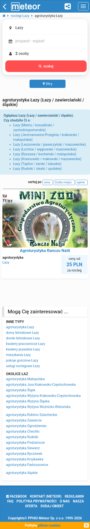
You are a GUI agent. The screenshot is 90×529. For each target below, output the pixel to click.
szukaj (46, 66)
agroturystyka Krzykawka (24, 459)
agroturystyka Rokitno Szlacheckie (31, 415)
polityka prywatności (36, 501)
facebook (16, 496)
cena (48, 182)
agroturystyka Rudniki (22, 437)
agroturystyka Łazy (20, 327)
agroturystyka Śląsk (20, 390)
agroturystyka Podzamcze (25, 442)
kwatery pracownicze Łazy (25, 344)
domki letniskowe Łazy (23, 338)
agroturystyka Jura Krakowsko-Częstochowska (41, 384)
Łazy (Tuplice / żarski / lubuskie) (37, 164)
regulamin (74, 496)
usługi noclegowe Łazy (23, 366)
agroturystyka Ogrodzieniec (26, 426)
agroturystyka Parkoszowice (27, 465)
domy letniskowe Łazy (22, 333)
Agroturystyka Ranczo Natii (45, 250)
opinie (81, 182)
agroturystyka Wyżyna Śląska (27, 401)
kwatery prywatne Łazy (23, 349)
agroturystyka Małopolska (25, 379)
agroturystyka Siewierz (23, 448)
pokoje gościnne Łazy (22, 360)
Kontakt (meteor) (45, 496)
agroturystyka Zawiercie (24, 420)
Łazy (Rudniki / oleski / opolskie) (37, 169)
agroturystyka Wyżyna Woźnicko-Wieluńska (38, 407)
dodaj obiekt (52, 506)
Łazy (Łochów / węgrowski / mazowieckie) (45, 149)
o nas (65, 501)
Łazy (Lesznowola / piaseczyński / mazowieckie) (49, 144)
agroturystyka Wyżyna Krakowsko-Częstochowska (43, 396)
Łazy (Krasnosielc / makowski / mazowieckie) (47, 159)
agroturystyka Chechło (23, 431)
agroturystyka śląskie (22, 473)
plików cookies (49, 525)
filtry (47, 84)
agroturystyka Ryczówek (24, 454)
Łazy (5, 262)
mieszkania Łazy (18, 355)
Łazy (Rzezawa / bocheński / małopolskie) (44, 154)
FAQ (10, 501)
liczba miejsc (64, 182)
